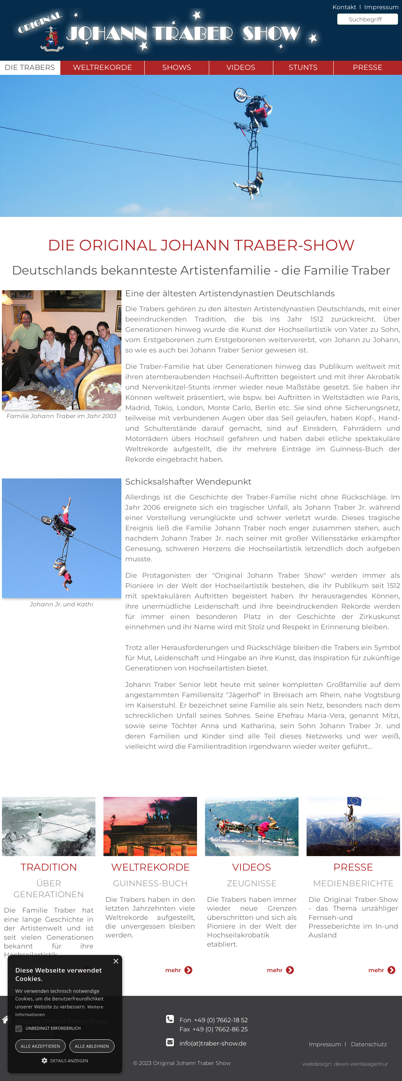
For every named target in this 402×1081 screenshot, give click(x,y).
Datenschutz (369, 1044)
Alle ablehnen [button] (92, 1046)
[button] (65, 1060)
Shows (176, 67)
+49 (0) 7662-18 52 (220, 1020)
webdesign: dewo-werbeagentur (345, 1063)
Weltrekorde (102, 67)
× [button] (115, 962)
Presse (368, 67)
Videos (240, 67)
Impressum (325, 1044)
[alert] (65, 1014)
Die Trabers (30, 67)
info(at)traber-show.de (213, 1043)
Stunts (303, 67)
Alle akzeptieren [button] (40, 1046)
